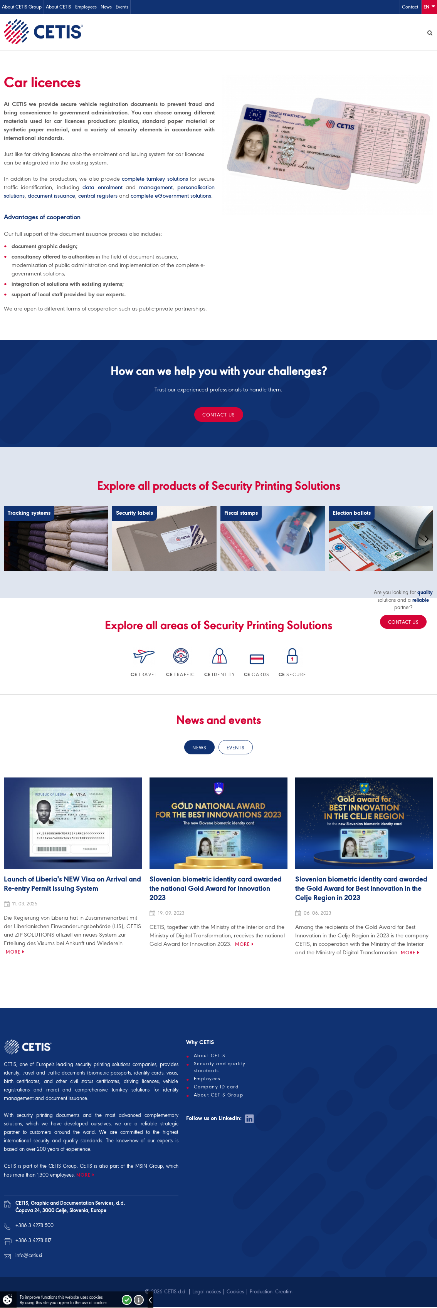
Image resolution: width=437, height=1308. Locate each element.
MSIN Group (149, 1167)
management (156, 188)
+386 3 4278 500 (34, 1226)
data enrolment (102, 188)
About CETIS (58, 7)
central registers (98, 196)
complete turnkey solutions (155, 179)
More (13, 953)
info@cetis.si (28, 1256)
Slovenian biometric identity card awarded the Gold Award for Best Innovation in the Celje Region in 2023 (361, 890)
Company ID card (216, 1088)
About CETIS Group (22, 7)
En (429, 6)
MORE (83, 1176)
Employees (86, 7)
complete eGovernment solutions (171, 196)
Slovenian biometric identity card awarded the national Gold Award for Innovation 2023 (216, 890)
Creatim (283, 1293)
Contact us (218, 416)
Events (122, 7)
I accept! (127, 1300)
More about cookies (139, 1300)
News (106, 7)
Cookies (235, 1293)
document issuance (51, 196)
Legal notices (206, 1293)
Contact (410, 7)
